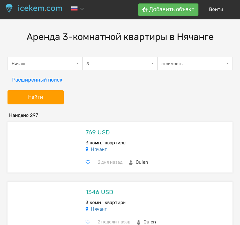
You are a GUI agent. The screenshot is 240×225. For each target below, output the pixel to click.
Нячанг (99, 149)
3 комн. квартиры (106, 143)
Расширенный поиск (37, 80)
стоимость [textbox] (172, 63)
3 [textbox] (88, 63)
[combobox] (45, 63)
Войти (216, 9)
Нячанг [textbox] (19, 63)
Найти (35, 97)
